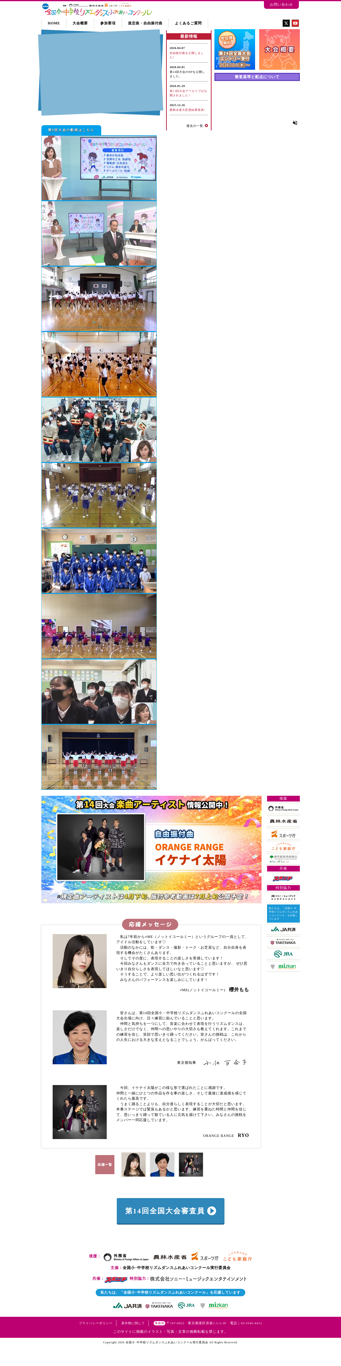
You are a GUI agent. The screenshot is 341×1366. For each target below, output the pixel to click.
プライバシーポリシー (95, 1341)
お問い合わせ (281, 4)
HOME (54, 23)
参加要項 (108, 23)
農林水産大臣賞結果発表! (187, 110)
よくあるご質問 (188, 23)
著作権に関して (133, 1341)
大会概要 (80, 23)
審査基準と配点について (257, 77)
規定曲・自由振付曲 (145, 23)
